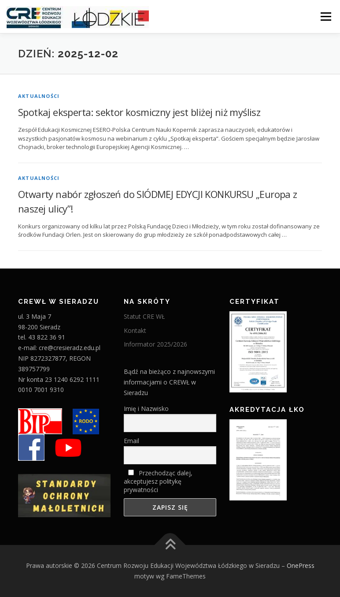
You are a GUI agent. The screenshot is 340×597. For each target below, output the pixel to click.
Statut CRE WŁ (144, 316)
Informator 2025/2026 (155, 344)
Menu (325, 16)
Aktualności (38, 96)
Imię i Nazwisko (146, 408)
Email (131, 441)
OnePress (300, 565)
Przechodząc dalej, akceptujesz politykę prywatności (158, 481)
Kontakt (135, 330)
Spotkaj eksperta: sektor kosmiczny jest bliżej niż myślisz (139, 112)
